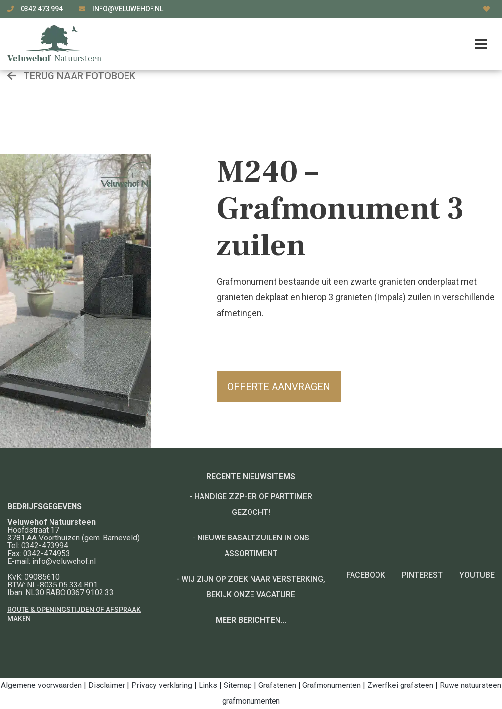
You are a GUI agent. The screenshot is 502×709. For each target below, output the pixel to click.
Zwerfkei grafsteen (400, 685)
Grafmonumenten (331, 685)
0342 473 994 (42, 9)
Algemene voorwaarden (41, 685)
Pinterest (422, 575)
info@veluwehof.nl (127, 9)
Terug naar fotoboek (71, 76)
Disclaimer (106, 685)
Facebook (365, 575)
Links (208, 685)
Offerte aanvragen (278, 386)
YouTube (477, 575)
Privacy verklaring (161, 685)
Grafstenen (277, 685)
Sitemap (238, 685)
